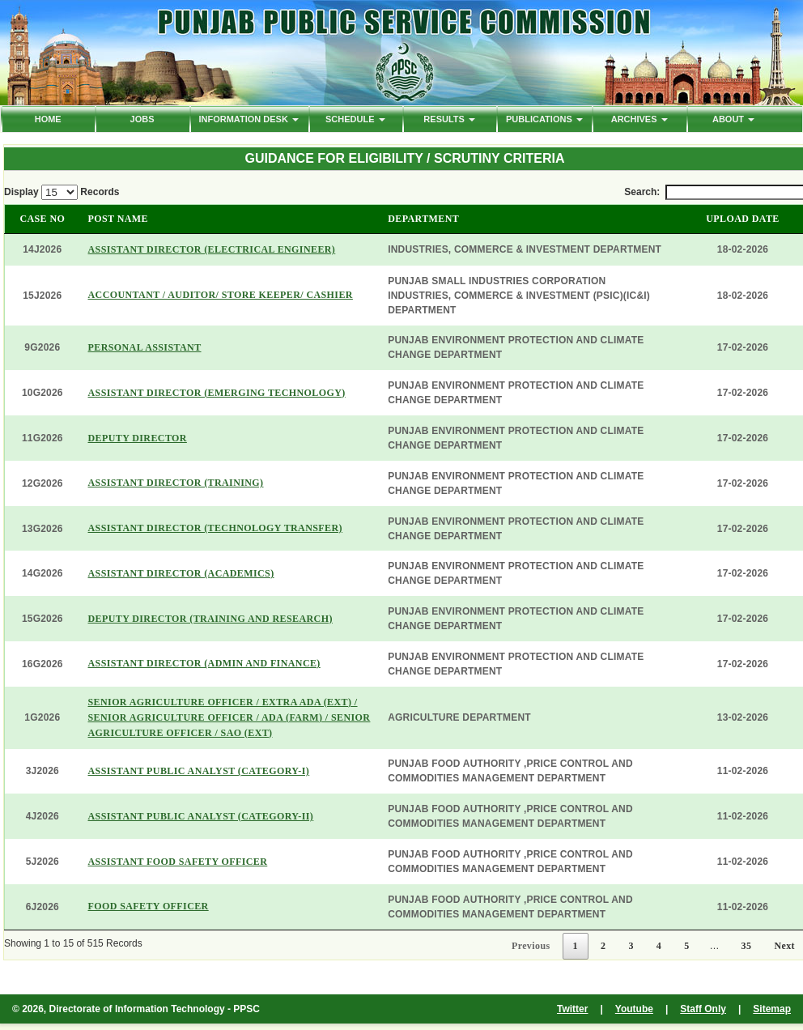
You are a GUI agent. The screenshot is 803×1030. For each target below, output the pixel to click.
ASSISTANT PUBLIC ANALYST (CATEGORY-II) (201, 816)
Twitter (572, 1009)
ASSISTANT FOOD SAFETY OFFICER (178, 861)
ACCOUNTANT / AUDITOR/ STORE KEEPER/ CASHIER (220, 294)
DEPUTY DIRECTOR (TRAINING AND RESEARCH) (210, 618)
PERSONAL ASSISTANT (145, 347)
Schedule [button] (355, 119)
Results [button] (449, 119)
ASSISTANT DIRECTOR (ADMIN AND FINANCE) (204, 663)
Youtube (634, 1009)
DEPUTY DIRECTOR (137, 438)
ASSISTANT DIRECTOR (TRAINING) (176, 482)
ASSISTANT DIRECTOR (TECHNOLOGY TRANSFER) (215, 528)
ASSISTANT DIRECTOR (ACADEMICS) (181, 573)
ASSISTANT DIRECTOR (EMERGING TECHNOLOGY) (217, 392)
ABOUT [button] (733, 119)
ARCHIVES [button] (639, 119)
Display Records (61, 192)
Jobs (142, 119)
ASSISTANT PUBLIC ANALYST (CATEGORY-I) (199, 771)
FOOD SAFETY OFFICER (148, 906)
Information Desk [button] (248, 119)
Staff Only (703, 1009)
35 (746, 945)
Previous (531, 945)
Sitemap (772, 1009)
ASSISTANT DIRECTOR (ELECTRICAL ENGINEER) (212, 249)
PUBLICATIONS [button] (544, 119)
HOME (48, 119)
